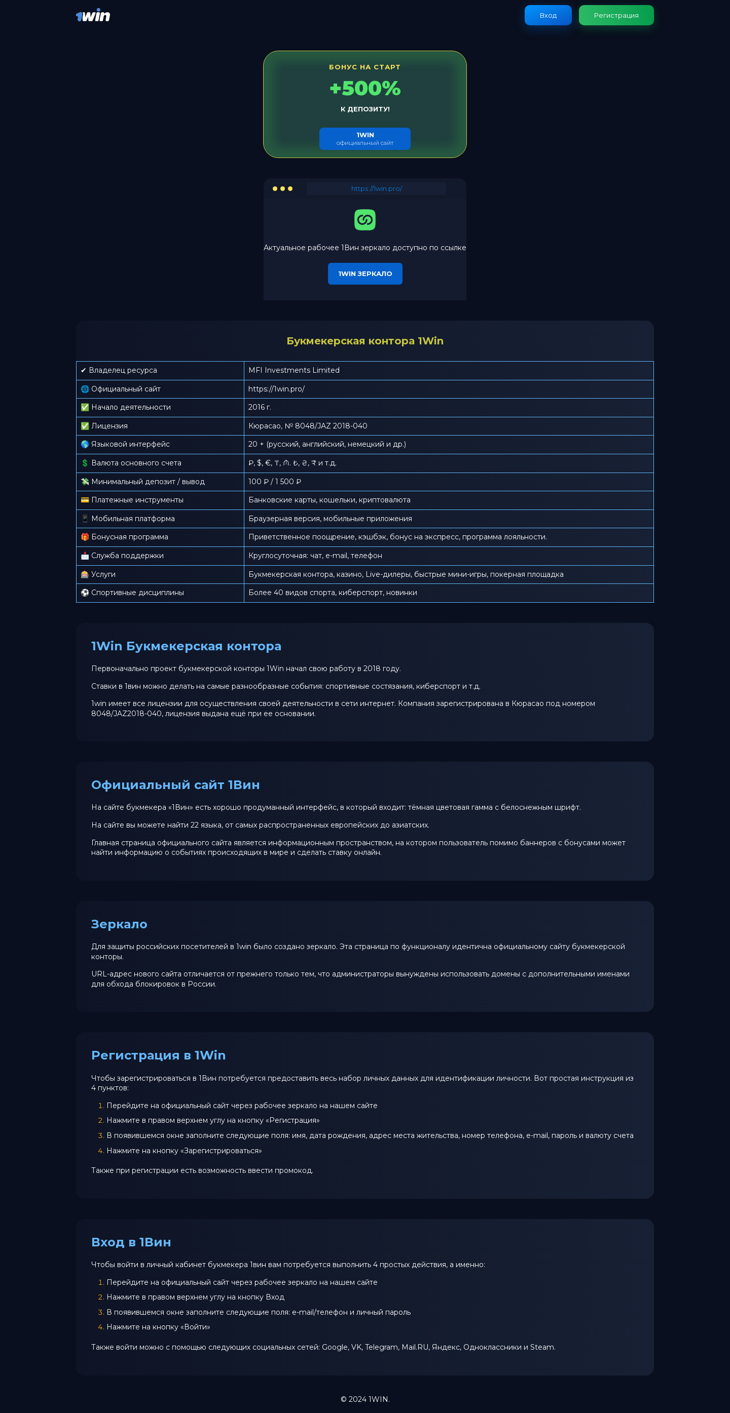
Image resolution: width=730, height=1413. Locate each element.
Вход (548, 15)
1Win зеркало (365, 273)
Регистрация (616, 15)
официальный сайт (365, 138)
